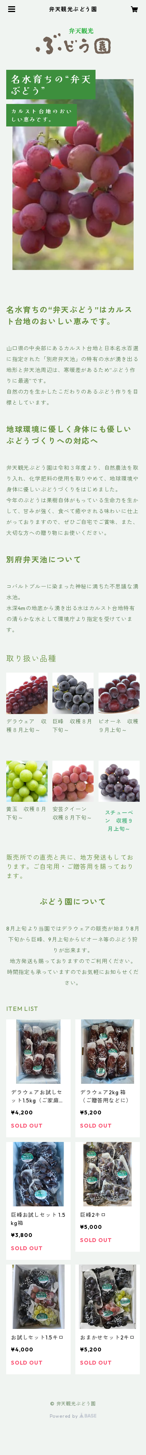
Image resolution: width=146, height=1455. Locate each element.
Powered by (73, 1416)
